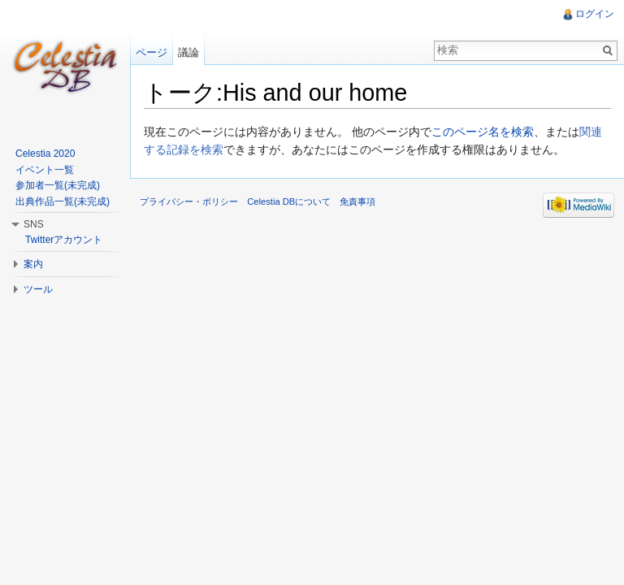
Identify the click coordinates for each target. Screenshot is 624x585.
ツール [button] (38, 289)
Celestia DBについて (289, 201)
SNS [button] (34, 224)
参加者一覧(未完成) (57, 185)
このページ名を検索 (482, 131)
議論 (188, 52)
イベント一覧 (44, 170)
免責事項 (357, 201)
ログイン (594, 14)
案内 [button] (33, 264)
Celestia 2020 (45, 153)
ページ (151, 52)
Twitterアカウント (63, 239)
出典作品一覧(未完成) (62, 201)
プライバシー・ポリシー (189, 201)
